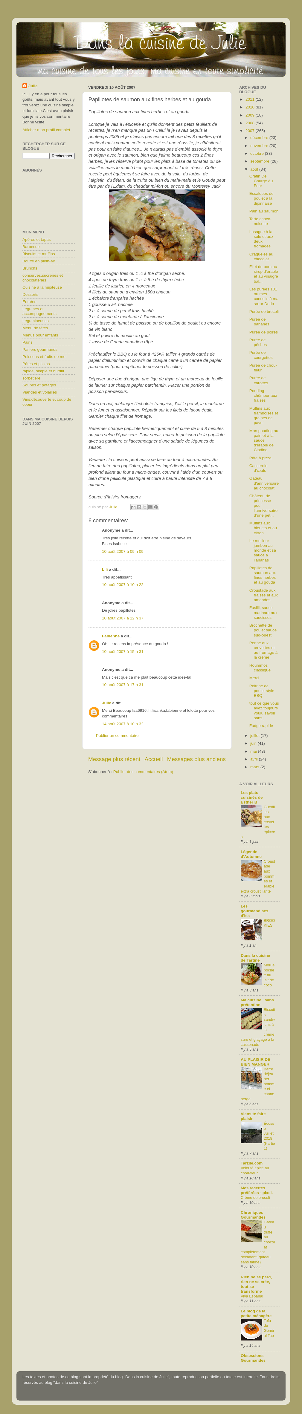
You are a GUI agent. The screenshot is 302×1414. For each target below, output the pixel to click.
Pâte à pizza (260, 458)
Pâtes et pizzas (36, 364)
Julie (106, 703)
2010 (250, 107)
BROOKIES (269, 923)
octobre (257, 153)
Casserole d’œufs (258, 468)
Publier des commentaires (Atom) (143, 771)
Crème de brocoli (255, 1197)
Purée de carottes (258, 380)
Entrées (29, 301)
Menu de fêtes (35, 328)
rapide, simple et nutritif (43, 371)
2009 (250, 115)
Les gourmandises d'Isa (254, 911)
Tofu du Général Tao (269, 1328)
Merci (254, 678)
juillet (255, 735)
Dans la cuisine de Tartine (255, 957)
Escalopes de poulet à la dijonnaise (261, 198)
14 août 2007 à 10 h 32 (123, 724)
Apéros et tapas (36, 239)
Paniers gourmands (39, 349)
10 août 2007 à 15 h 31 (123, 651)
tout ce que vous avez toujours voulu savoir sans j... (264, 710)
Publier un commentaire (117, 735)
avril (254, 759)
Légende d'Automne (251, 854)
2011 (250, 99)
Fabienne (111, 636)
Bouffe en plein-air (38, 261)
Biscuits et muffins (38, 254)
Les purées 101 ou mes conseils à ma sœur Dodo (264, 296)
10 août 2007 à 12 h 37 (123, 618)
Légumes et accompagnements (39, 311)
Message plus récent (114, 759)
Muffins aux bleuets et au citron (263, 528)
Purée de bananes (259, 321)
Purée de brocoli (264, 311)
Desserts (30, 294)
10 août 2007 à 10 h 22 (123, 584)
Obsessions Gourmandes (253, 1358)
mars (255, 767)
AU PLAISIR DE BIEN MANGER (255, 1061)
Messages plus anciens (196, 759)
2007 (250, 130)
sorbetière (31, 378)
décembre (259, 137)
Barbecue (31, 246)
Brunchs (29, 268)
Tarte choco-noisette (260, 221)
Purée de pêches (258, 342)
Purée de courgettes (261, 354)
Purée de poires (263, 332)
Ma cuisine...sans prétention (257, 1002)
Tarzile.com (252, 1163)
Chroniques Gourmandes (253, 1214)
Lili (105, 569)
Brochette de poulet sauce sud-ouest (263, 630)
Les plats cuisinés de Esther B (252, 797)
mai (254, 751)
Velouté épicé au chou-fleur (255, 1170)
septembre (260, 161)
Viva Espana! (252, 1296)
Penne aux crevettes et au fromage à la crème (263, 650)
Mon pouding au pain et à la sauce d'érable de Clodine (263, 440)
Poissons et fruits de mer (44, 356)
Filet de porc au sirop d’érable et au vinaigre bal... (263, 274)
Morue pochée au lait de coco (269, 975)
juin (254, 743)
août (254, 169)
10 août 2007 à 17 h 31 (123, 684)
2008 (250, 123)
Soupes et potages (39, 385)
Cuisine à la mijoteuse (42, 287)
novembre (259, 145)
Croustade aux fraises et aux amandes (263, 595)
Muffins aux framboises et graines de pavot (263, 415)
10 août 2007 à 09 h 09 (123, 551)
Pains (27, 342)
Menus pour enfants (40, 335)
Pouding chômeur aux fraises (263, 395)
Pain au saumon (264, 211)
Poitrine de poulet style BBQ (261, 691)
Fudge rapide (261, 725)
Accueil (154, 759)
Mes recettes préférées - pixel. (257, 1190)
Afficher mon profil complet (46, 130)
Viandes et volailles (39, 392)
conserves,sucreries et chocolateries (42, 277)
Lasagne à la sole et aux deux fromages (261, 239)
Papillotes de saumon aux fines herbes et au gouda (262, 575)
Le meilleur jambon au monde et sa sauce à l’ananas (262, 550)
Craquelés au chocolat (261, 256)
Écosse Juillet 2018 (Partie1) (269, 1135)
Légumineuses (35, 321)
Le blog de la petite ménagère (256, 1313)
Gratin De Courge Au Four (261, 181)
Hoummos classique (260, 667)
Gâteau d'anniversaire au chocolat (264, 483)
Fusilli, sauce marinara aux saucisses (263, 612)
